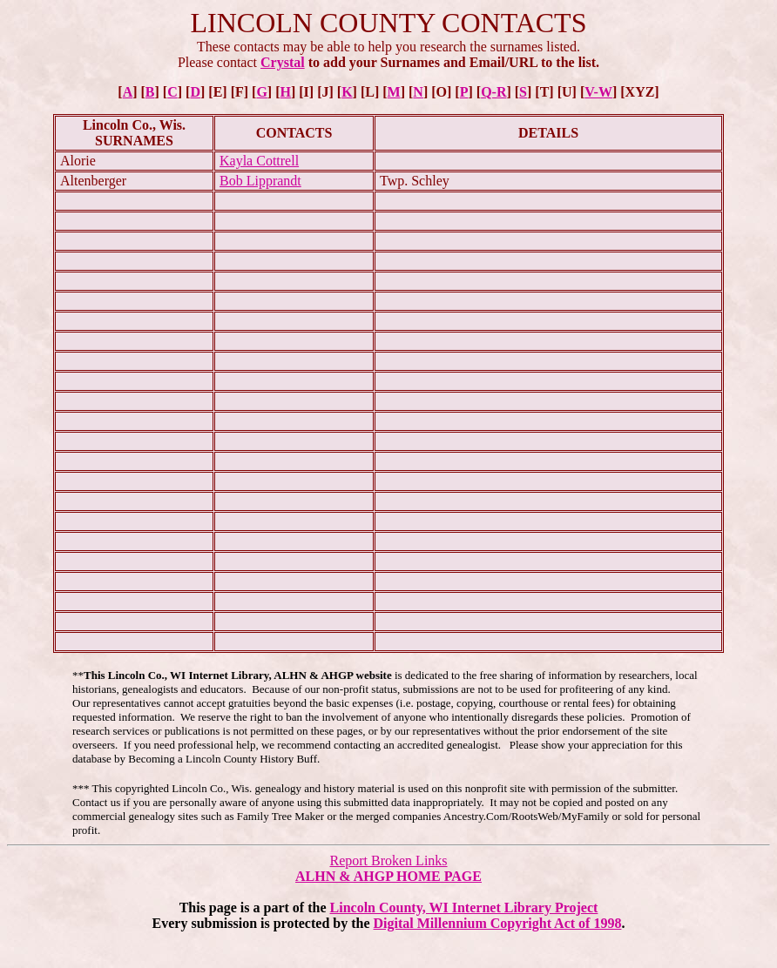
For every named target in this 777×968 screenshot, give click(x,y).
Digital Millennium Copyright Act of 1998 (498, 923)
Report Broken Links (388, 860)
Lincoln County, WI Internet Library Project (464, 907)
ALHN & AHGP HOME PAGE (388, 876)
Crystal (282, 62)
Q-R (493, 91)
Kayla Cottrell (259, 160)
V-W (598, 91)
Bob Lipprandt (260, 180)
